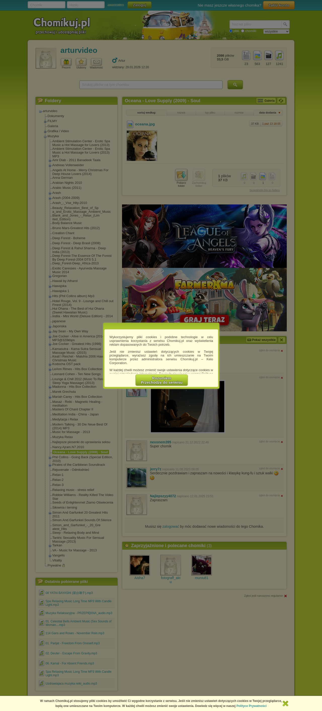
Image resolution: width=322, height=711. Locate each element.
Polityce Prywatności (251, 706)
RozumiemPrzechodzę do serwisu (162, 380)
